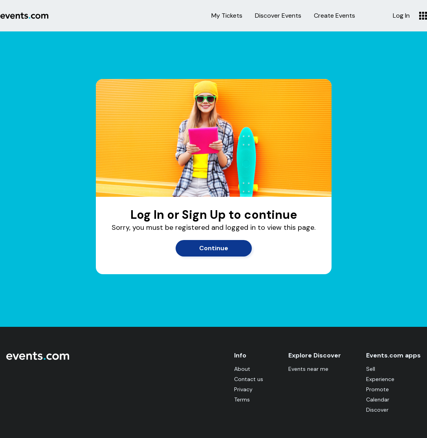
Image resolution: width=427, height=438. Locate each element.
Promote (377, 389)
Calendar (377, 399)
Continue (213, 248)
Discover (377, 409)
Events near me (308, 368)
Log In (401, 15)
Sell (370, 368)
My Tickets (226, 15)
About (242, 368)
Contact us (248, 379)
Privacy (243, 389)
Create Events (334, 15)
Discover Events (278, 15)
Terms (242, 399)
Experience (380, 379)
